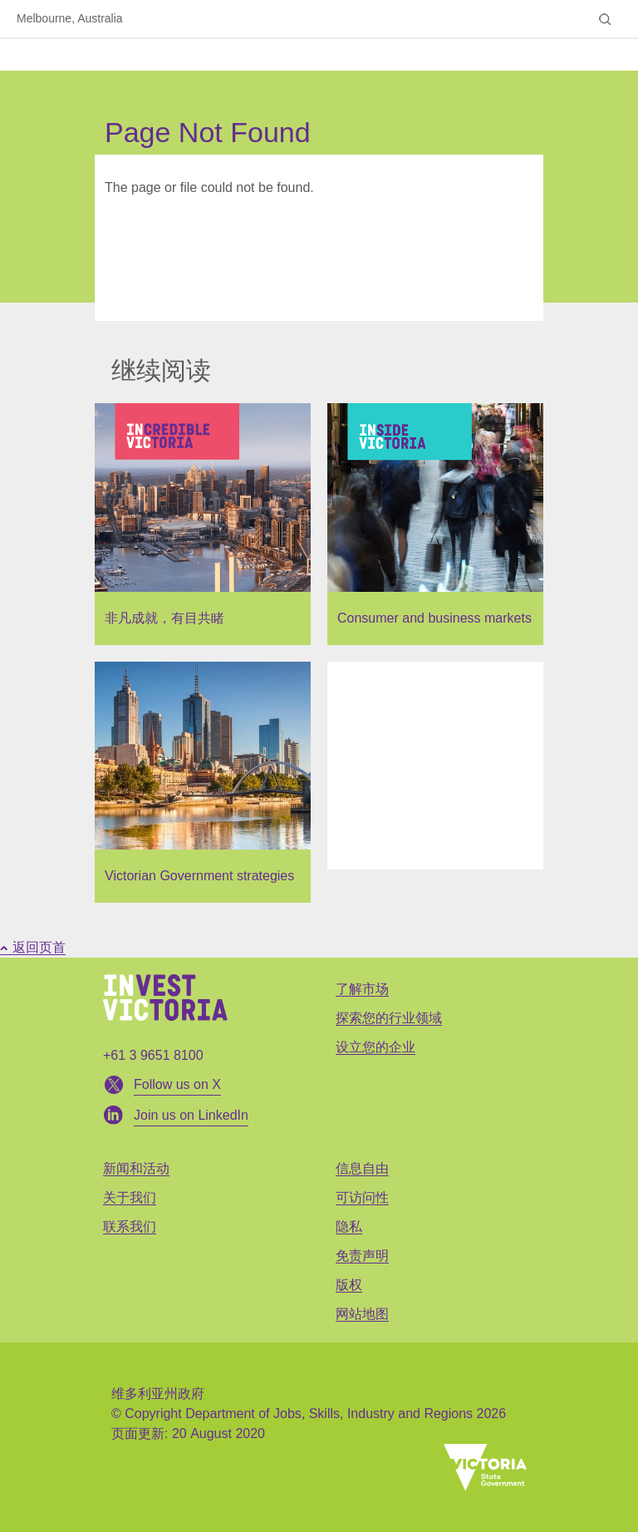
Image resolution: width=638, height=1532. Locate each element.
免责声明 (362, 1256)
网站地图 (362, 1314)
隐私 (349, 1226)
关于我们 (129, 1197)
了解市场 (362, 989)
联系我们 (129, 1226)
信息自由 (362, 1168)
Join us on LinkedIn (191, 1115)
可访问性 (362, 1197)
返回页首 (33, 947)
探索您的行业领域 (389, 1018)
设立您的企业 (375, 1047)
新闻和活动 (136, 1168)
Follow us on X (177, 1084)
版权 (349, 1285)
